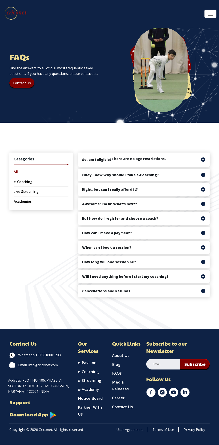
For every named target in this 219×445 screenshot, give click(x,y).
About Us (120, 355)
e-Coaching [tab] (23, 181)
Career (118, 398)
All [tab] (16, 171)
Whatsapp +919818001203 (35, 355)
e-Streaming (89, 380)
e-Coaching (88, 371)
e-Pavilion (87, 362)
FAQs (117, 373)
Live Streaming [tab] (26, 191)
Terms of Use (163, 430)
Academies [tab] (23, 201)
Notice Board (90, 398)
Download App (32, 414)
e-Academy (88, 389)
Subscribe (195, 364)
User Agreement (129, 430)
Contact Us (22, 83)
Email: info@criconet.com (33, 365)
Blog (116, 364)
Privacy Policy (194, 430)
